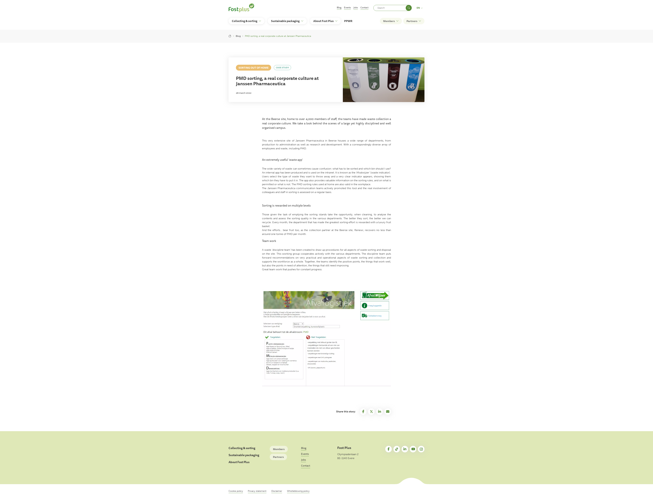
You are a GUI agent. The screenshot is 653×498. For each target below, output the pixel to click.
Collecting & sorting (242, 448)
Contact (364, 7)
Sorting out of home (254, 68)
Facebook (363, 411)
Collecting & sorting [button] (244, 21)
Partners (278, 457)
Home (230, 36)
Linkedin (379, 411)
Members (279, 449)
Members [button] (389, 21)
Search (409, 8)
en (420, 8)
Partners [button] (411, 21)
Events (347, 7)
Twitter (371, 411)
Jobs (355, 7)
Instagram (421, 449)
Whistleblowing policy (298, 491)
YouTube (413, 449)
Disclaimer (276, 491)
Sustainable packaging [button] (285, 21)
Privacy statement (257, 491)
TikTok (396, 449)
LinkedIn (405, 449)
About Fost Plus (239, 462)
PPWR (348, 21)
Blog (339, 7)
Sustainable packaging (244, 455)
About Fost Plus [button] (323, 21)
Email (387, 411)
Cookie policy (236, 491)
